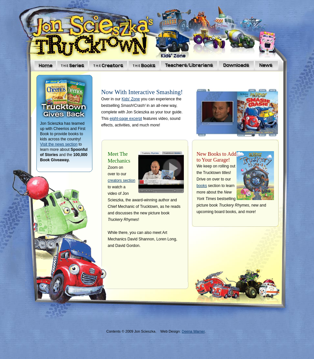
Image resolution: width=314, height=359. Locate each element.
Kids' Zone (131, 99)
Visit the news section (58, 144)
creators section (121, 180)
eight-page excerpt (126, 118)
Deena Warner (193, 331)
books (202, 185)
